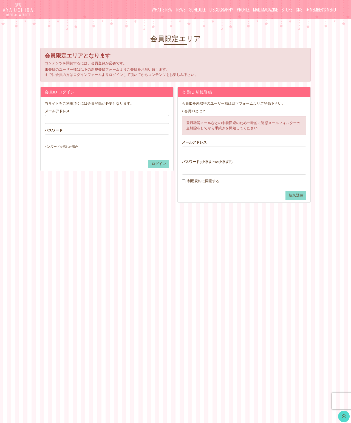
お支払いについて (214, 260)
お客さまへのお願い (216, 294)
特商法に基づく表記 (216, 280)
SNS (299, 9)
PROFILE (243, 9)
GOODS (161, 294)
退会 (203, 315)
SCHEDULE (197, 9)
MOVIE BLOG (166, 273)
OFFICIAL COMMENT (172, 267)
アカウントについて (216, 267)
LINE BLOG (278, 256)
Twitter (274, 249)
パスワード (54, 130)
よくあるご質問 (212, 308)
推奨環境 (207, 301)
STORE (287, 9)
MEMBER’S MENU (323, 9)
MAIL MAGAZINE (265, 9)
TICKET (161, 287)
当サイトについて (214, 253)
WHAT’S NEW (162, 9)
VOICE (160, 280)
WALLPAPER (165, 253)
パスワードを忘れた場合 (61, 146)
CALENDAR (164, 260)
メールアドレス (57, 111)
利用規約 (194, 181)
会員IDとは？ (195, 111)
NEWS (181, 9)
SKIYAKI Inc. (215, 393)
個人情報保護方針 (214, 287)
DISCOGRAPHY (221, 9)
